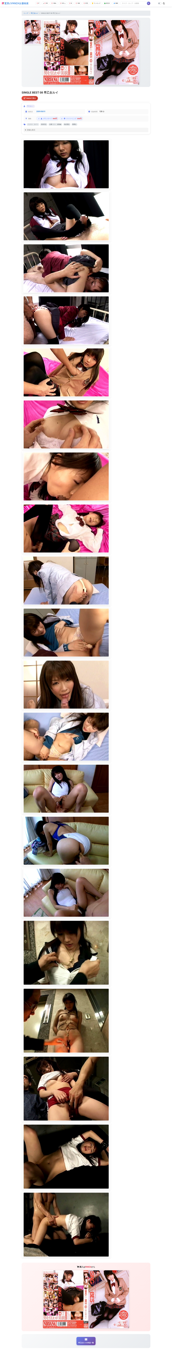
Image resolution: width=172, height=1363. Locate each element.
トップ (26, 13)
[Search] (138, 3)
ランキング (98, 3)
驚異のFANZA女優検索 (15, 3)
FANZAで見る (30, 98)
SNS (119, 3)
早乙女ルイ (34, 13)
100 (78, 3)
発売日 (110, 3)
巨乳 (87, 3)
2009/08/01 (41, 113)
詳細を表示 (31, 132)
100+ (53, 3)
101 (62, 3)
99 (43, 3)
